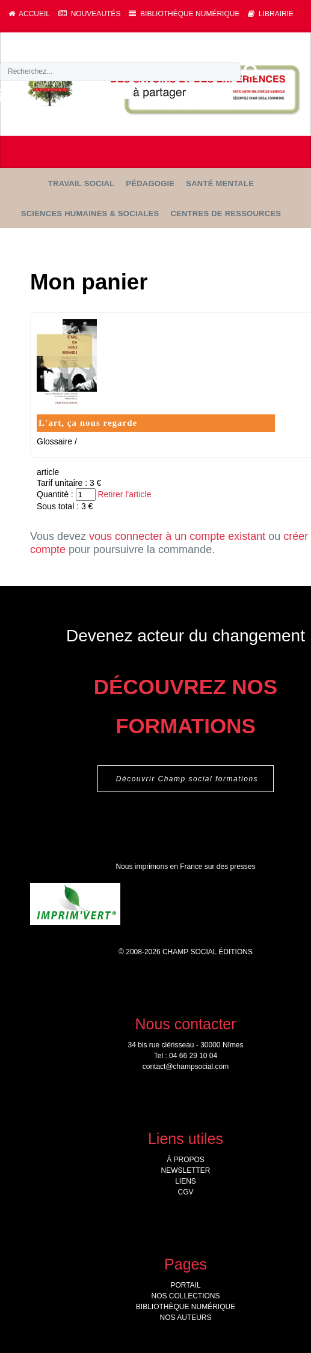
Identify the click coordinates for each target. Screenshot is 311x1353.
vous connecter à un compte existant (177, 536)
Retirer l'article (124, 494)
